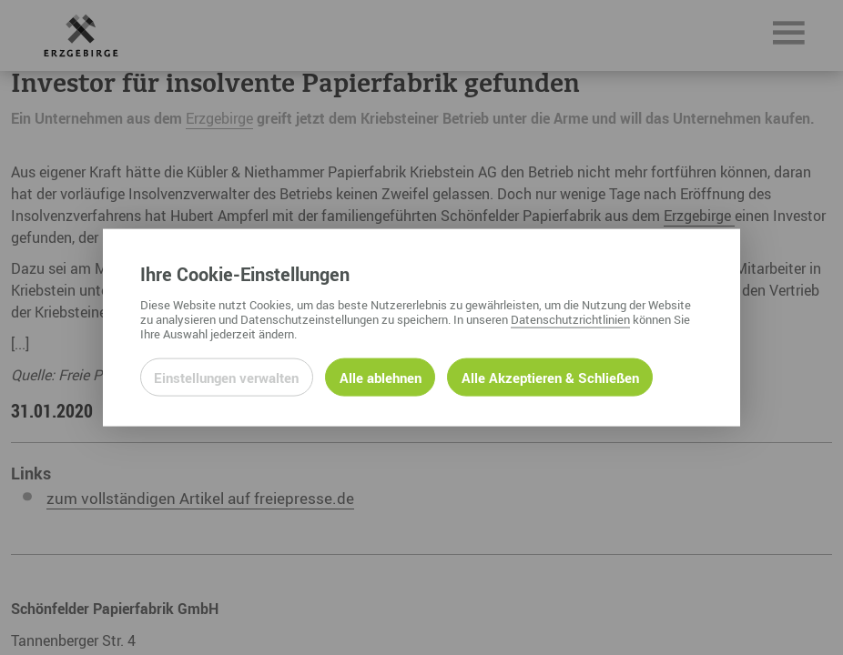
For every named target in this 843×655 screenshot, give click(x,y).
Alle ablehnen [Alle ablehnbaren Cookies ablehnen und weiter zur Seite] (381, 377)
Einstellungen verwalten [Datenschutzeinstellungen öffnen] (226, 377)
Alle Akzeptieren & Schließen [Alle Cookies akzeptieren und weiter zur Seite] (550, 377)
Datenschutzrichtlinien (570, 318)
